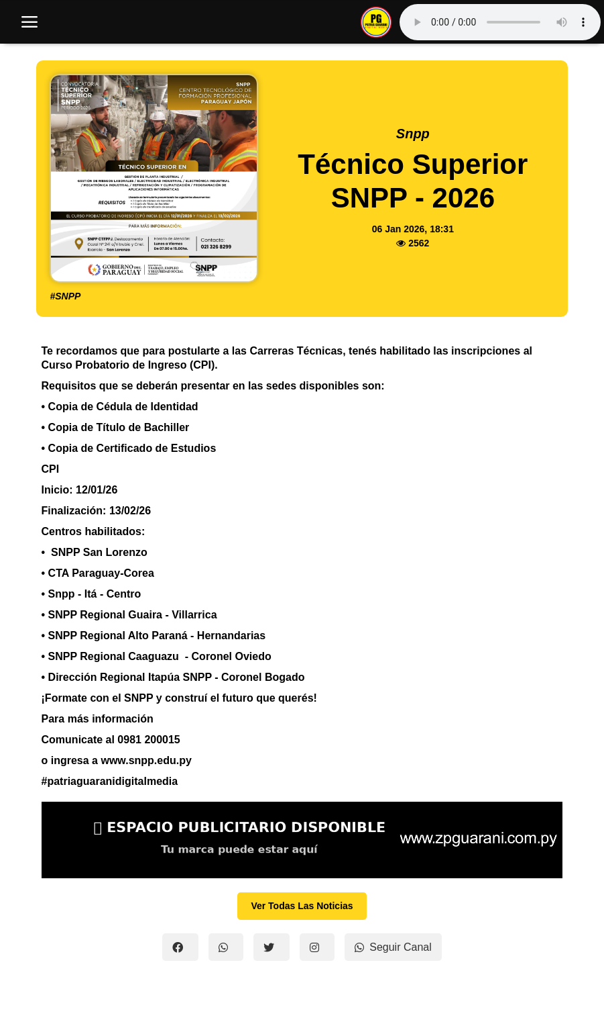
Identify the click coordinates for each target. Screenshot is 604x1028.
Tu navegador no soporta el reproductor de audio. (500, 22)
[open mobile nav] (29, 22)
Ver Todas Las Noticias (302, 905)
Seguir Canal (393, 947)
